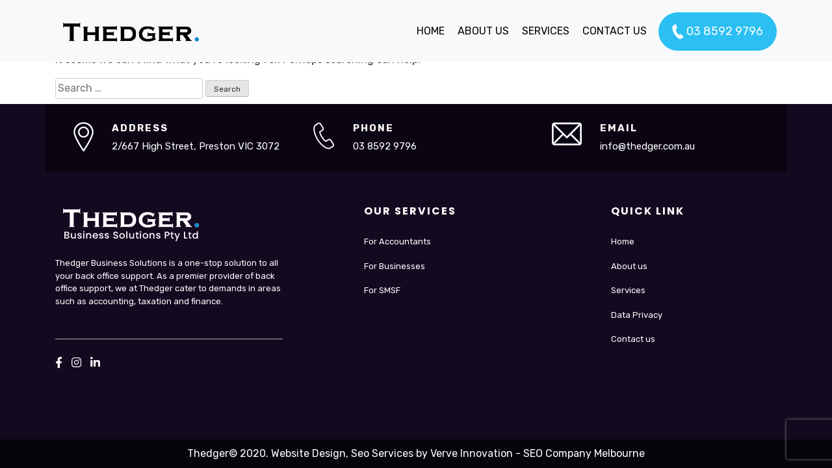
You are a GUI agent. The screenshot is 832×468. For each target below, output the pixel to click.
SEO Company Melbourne (584, 453)
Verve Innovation (471, 453)
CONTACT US (614, 31)
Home (622, 241)
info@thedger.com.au (647, 146)
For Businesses (394, 266)
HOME (431, 31)
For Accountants (397, 241)
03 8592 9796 (717, 32)
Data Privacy (636, 315)
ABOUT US (483, 31)
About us (629, 266)
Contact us (633, 339)
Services (628, 290)
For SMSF (382, 290)
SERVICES (545, 31)
